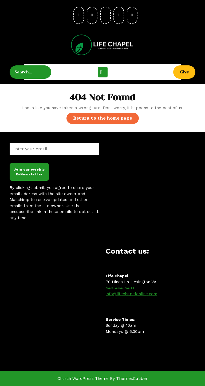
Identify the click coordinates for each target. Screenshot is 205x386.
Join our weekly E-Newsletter (29, 172)
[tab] (103, 72)
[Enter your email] (54, 149)
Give (187, 71)
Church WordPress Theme (83, 378)
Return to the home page (106, 119)
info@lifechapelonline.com (131, 294)
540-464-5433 (120, 288)
